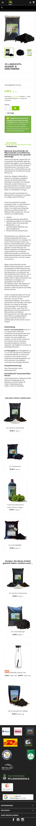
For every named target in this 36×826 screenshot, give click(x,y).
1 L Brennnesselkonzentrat (15, 505)
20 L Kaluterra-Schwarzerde (15, 428)
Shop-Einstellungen (9, 815)
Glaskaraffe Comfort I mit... (18, 672)
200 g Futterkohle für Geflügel (18, 711)
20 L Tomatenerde (15, 466)
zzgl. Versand (15, 96)
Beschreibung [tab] (11, 143)
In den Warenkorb (15, 108)
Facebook (13, 820)
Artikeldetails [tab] (11, 146)
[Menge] (7, 108)
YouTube (18, 820)
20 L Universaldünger (18, 632)
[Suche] (18, 8)
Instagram (23, 820)
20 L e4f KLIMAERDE (15, 545)
